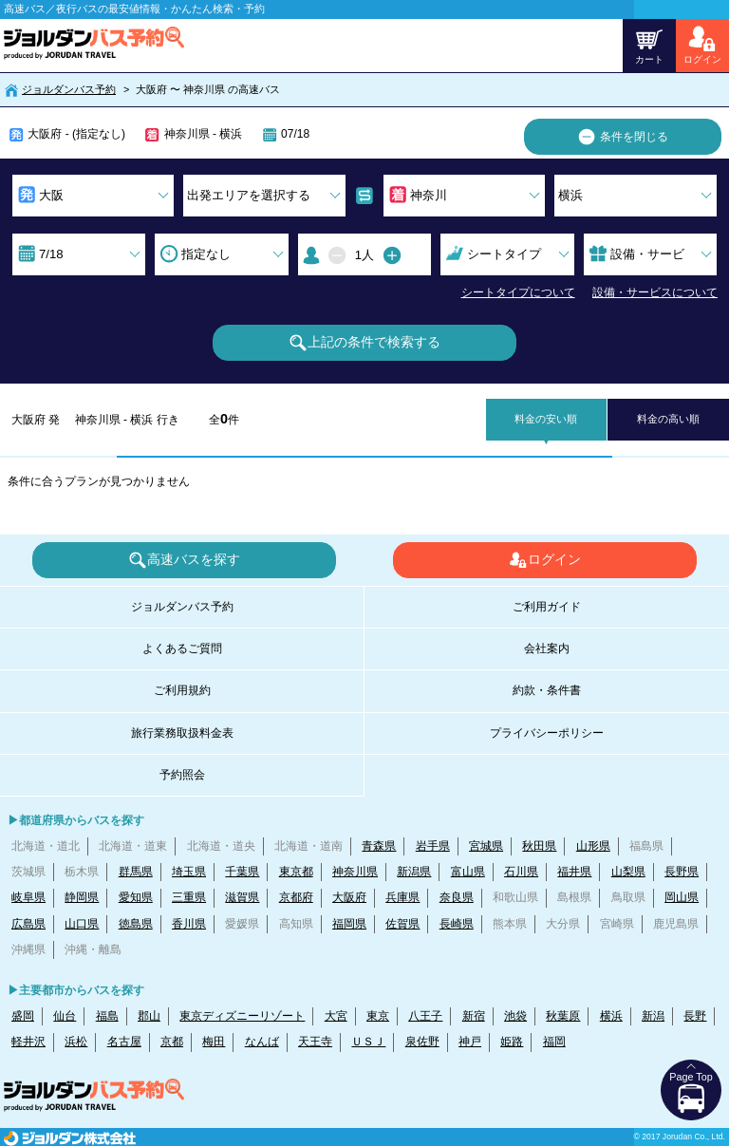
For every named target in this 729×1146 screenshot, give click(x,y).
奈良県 (456, 897)
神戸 (469, 1041)
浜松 (76, 1041)
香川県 (189, 923)
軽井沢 (28, 1041)
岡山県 (681, 897)
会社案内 (547, 648)
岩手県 (433, 846)
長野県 (681, 871)
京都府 (296, 897)
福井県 (574, 871)
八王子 (425, 1016)
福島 (107, 1016)
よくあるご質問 (182, 648)
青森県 (379, 846)
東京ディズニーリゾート (242, 1016)
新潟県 (414, 871)
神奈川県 (355, 871)
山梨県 (628, 871)
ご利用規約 (182, 690)
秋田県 (539, 846)
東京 (377, 1016)
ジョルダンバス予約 (69, 89)
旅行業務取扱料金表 (182, 733)
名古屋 (124, 1041)
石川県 (521, 871)
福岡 (554, 1041)
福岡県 (349, 923)
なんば (262, 1041)
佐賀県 (402, 923)
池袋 (515, 1016)
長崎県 (456, 923)
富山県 (468, 871)
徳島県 (136, 923)
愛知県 (136, 897)
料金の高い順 (668, 418)
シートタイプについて (518, 292)
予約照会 (182, 774)
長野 (694, 1016)
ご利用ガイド (547, 606)
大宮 (336, 1016)
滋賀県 (242, 897)
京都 (171, 1041)
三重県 (189, 897)
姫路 (511, 1041)
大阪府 (349, 897)
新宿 (473, 1016)
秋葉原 (563, 1016)
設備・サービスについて (655, 292)
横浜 (611, 1016)
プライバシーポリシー (547, 733)
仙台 (64, 1016)
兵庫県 (402, 897)
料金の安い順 (545, 418)
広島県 (28, 923)
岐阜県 (28, 897)
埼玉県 (189, 871)
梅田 (213, 1041)
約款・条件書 (547, 690)
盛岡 (22, 1016)
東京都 (296, 871)
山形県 (593, 846)
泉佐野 (422, 1041)
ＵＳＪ (368, 1041)
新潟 (653, 1016)
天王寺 (315, 1041)
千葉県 (242, 871)
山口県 (82, 923)
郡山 (149, 1016)
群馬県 (136, 871)
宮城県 (486, 846)
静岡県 (82, 897)
